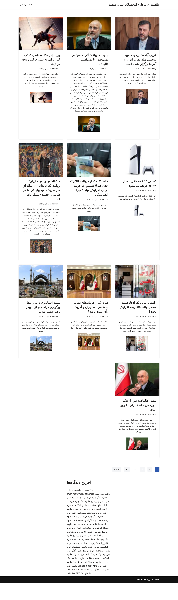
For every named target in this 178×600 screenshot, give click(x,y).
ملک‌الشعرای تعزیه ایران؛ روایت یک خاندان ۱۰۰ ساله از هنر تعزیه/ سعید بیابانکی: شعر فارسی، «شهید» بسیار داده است (41, 197)
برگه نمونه (23, 5)
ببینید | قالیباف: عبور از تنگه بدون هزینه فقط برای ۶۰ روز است (138, 420)
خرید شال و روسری (99, 519)
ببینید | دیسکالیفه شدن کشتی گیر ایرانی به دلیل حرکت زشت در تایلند (41, 59)
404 (31, 5)
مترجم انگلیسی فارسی (90, 549)
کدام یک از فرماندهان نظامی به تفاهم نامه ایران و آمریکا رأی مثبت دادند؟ (90, 318)
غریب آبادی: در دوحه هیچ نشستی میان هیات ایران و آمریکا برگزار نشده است (140, 59)
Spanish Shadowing (76, 538)
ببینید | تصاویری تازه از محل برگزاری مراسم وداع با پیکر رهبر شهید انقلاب (42, 318)
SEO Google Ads (84, 590)
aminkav (151, 69)
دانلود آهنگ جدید (82, 519)
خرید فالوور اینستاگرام (82, 564)
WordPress (141, 597)
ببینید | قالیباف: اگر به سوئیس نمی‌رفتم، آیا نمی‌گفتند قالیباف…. (90, 59)
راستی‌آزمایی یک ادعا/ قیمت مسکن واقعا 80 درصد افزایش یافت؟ (137, 318)
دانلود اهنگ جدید (102, 511)
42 (126, 486)
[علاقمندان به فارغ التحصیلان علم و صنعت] (134, 4)
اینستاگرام (91, 538)
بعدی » (116, 486)
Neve (157, 597)
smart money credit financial (80, 511)
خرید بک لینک (85, 515)
